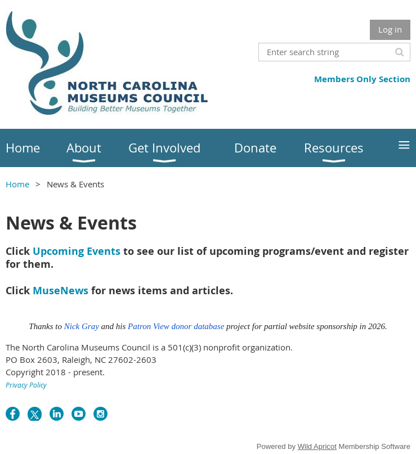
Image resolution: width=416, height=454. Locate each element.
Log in (390, 29)
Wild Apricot (317, 446)
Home (17, 184)
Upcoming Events (76, 251)
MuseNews (60, 291)
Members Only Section (362, 79)
